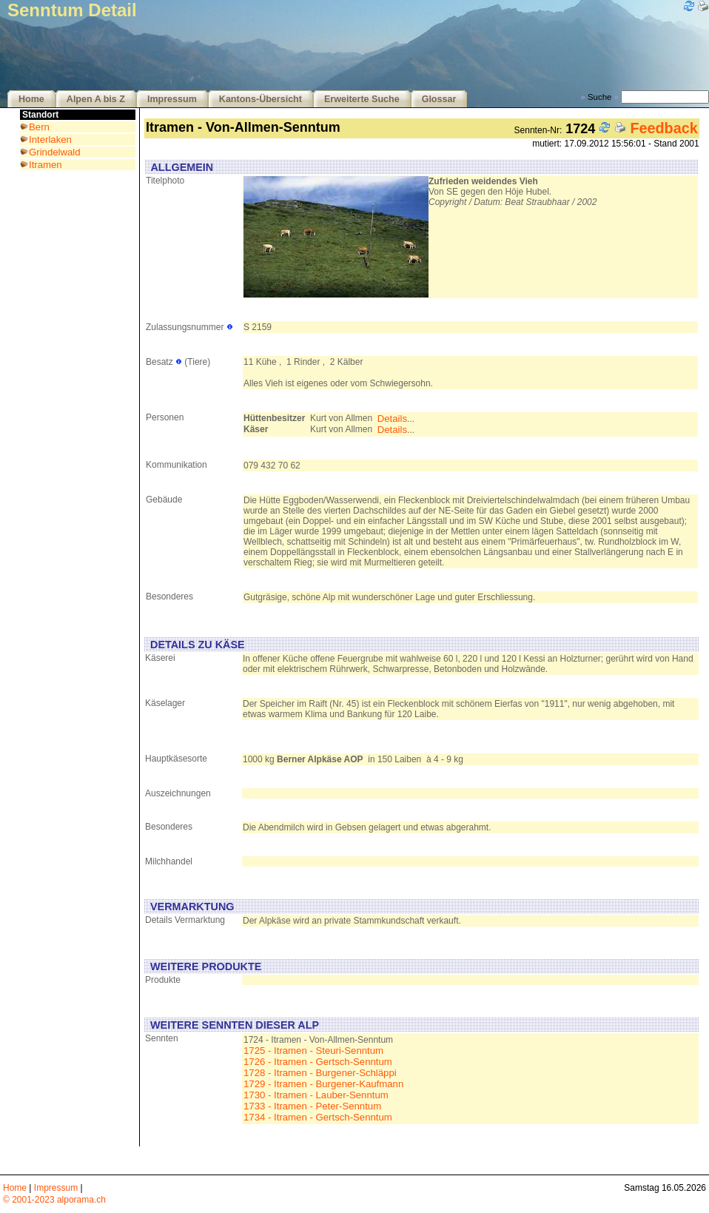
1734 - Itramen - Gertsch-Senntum (317, 1117)
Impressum (172, 99)
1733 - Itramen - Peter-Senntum (312, 1106)
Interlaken (50, 139)
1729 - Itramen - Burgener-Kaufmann (323, 1083)
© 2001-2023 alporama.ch (54, 1199)
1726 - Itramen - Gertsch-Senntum (317, 1061)
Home (31, 99)
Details (392, 418)
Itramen (45, 164)
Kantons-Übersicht (260, 99)
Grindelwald (55, 152)
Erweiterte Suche (362, 99)
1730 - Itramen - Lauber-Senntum (316, 1095)
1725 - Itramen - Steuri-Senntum (313, 1050)
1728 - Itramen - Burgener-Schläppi (320, 1072)
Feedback (663, 128)
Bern (39, 126)
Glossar (439, 99)
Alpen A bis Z (96, 99)
